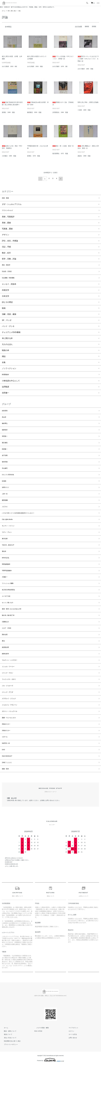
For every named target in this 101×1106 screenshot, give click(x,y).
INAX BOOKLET (8, 796)
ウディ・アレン (8, 548)
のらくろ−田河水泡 (9, 485)
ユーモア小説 (7, 619)
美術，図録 (6, 223)
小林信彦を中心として (11, 384)
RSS (35, 1072)
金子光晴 (5, 464)
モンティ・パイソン (10, 541)
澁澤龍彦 (5, 390)
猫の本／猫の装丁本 (10, 640)
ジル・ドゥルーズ (9, 718)
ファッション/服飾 (9, 605)
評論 (22, 10)
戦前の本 (5, 353)
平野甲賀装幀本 (8, 591)
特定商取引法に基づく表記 (10, 1082)
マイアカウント (71, 1069)
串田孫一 (5, 442)
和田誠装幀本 (7, 584)
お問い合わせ (71, 1079)
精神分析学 (6, 683)
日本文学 (5, 299)
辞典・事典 (6, 198)
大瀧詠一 (5, 598)
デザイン (5, 235)
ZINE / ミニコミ (8, 803)
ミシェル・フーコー (10, 697)
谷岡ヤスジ (6, 499)
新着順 (94, 26)
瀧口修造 (5, 450)
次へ (59, 178)
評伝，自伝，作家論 (10, 241)
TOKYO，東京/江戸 (10, 563)
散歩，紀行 (6, 253)
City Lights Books (9, 534)
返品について (6, 1076)
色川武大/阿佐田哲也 (10, 612)
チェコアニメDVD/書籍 (11, 335)
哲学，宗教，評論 (13, 10)
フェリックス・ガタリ (11, 711)
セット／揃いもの (9, 626)
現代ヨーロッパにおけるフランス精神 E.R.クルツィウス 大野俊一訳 (88, 59)
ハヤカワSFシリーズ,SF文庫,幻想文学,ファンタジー (22, 527)
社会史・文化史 (8, 273)
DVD (4, 789)
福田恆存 (5, 435)
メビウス (5, 520)
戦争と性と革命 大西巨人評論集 (88, 102)
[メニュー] (98, 3)
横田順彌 (5, 513)
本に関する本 (7, 341)
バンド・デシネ (8, 329)
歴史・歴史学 (7, 266)
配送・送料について (8, 1072)
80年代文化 (6, 577)
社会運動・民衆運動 (10, 280)
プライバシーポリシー (9, 1086)
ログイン (69, 1072)
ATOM (40, 1072)
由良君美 (5, 414)
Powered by (50, 1101)
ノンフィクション (9, 371)
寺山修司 (5, 478)
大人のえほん (7, 347)
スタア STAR (8, 654)
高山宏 (4, 421)
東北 (4, 669)
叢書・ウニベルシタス (11, 753)
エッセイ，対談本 (9, 287)
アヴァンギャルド (9, 211)
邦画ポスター (7, 760)
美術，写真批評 (8, 217)
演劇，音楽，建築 (9, 317)
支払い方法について (8, 1079)
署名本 (4, 570)
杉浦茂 (4, 492)
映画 (4, 311)
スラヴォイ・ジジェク (11, 732)
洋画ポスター (7, 768)
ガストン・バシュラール (12, 746)
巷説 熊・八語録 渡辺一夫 (63, 146)
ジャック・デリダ (9, 725)
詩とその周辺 (7, 305)
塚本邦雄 (5, 471)
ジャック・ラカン (9, 704)
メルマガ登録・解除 (40, 1069)
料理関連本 (6, 377)
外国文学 (5, 293)
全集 (4, 365)
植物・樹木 (6, 810)
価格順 (87, 26)
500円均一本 (7, 782)
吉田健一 (5, 396)
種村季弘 (5, 428)
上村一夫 (5, 506)
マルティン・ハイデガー (12, 690)
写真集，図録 (7, 229)
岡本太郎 (5, 662)
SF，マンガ (6, 323)
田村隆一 (5, 457)
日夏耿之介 (6, 647)
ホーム (4, 10)
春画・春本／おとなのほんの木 (14, 633)
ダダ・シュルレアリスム (12, 204)
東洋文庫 (5, 556)
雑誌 (4, 359)
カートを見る (71, 1076)
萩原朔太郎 (6, 676)
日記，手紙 (6, 247)
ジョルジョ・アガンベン (12, 739)
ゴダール (5, 775)
